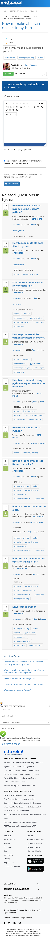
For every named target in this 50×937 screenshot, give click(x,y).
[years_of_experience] (25, 722)
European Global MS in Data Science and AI (20, 822)
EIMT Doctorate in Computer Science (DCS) (20, 826)
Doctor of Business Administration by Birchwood (22, 803)
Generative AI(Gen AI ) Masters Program (19, 795)
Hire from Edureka (34, 851)
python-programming (26, 58)
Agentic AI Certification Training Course (19, 766)
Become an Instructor (35, 839)
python (40, 58)
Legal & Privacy (27, 917)
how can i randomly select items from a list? (27, 462)
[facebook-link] (4, 923)
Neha (41, 522)
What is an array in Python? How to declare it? (28, 284)
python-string (30, 633)
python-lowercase (35, 645)
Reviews (7, 843)
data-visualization (29, 411)
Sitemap (7, 859)
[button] (6, 103)
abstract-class (10, 58)
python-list (26, 314)
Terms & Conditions (11, 917)
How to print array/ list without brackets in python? (28, 336)
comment (21, 74)
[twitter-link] (9, 923)
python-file (17, 633)
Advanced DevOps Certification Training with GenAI (23, 763)
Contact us (8, 847)
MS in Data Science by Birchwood (16, 811)
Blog (5, 851)
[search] (44, 10)
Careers (30, 836)
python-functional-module (34, 415)
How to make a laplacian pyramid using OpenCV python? (26, 209)
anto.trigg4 (17, 304)
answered (16, 224)
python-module (19, 419)
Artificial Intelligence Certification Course (19, 785)
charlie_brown (18, 231)
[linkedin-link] (14, 923)
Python (25, 65)
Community (8, 855)
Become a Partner (34, 847)
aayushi (43, 443)
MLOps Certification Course (14, 782)
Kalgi (30, 532)
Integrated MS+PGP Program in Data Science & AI (22, 807)
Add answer (13, 183)
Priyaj (42, 402)
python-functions (36, 318)
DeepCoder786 (18, 265)
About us (7, 836)
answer (9, 74)
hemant (43, 619)
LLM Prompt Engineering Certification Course (21, 770)
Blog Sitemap (9, 862)
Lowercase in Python (24, 606)
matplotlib (17, 415)
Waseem (34, 65)
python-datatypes (20, 318)
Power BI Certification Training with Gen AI (20, 778)
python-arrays (19, 326)
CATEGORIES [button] (21, 884)
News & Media (9, 839)
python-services (19, 645)
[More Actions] (44, 74)
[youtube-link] (20, 923)
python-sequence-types (22, 322)
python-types (39, 322)
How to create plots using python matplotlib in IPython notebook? (29, 383)
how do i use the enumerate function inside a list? (28, 560)
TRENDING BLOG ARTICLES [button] (21, 889)
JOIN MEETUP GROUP (11, 744)
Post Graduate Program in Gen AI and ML (19, 799)
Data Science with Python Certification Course (21, 774)
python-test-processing (22, 641)
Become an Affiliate (34, 843)
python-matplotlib (35, 419)
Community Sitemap (12, 866)
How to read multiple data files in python (27, 244)
